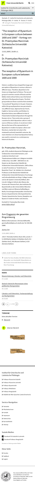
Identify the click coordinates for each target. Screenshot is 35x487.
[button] (3, 304)
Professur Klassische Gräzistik (11, 379)
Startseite (4, 18)
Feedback (6, 456)
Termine (23, 20)
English (5, 459)
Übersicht (6, 320)
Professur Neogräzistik (9, 391)
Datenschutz (7, 418)
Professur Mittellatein (9, 388)
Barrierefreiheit (7, 421)
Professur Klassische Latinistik (12, 382)
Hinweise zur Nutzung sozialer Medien (11, 443)
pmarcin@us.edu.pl (8, 204)
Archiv (30, 20)
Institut (16, 20)
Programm (11, 214)
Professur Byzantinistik (10, 385)
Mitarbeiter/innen (8, 409)
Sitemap (5, 424)
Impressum (6, 415)
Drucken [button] (5, 453)
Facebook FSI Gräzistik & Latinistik (14, 436)
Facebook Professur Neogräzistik (13, 439)
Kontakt (5, 412)
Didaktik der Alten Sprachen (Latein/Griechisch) (17, 394)
